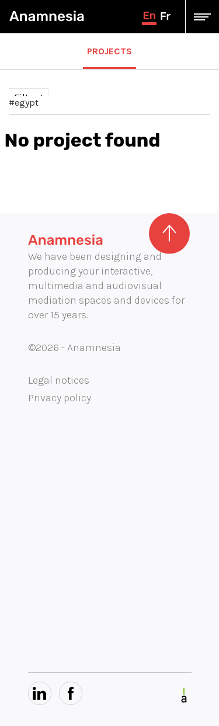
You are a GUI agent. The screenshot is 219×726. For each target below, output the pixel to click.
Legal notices (58, 380)
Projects (109, 51)
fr (165, 16)
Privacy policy (59, 397)
